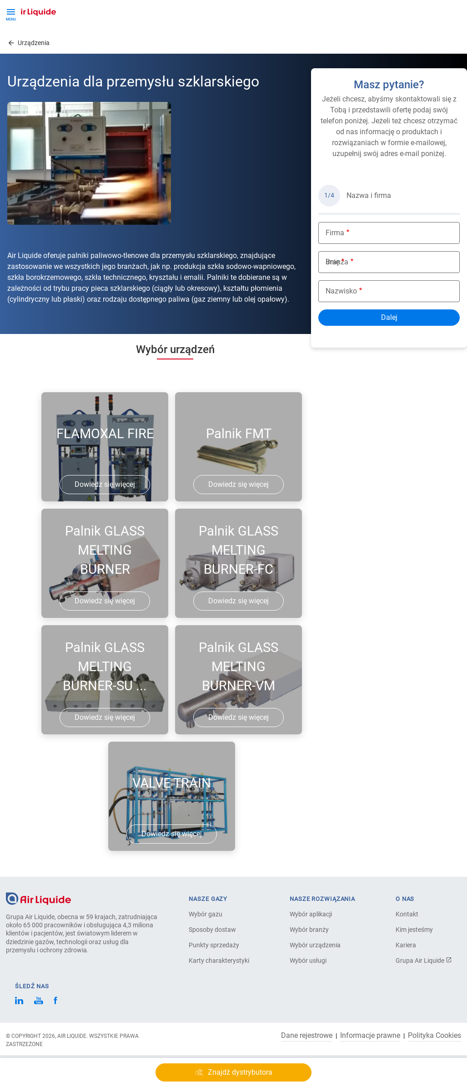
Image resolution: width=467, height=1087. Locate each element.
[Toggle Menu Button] (11, 14)
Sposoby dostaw (212, 929)
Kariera (406, 945)
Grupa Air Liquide (424, 960)
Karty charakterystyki (219, 960)
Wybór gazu (205, 914)
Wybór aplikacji (311, 914)
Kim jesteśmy (414, 929)
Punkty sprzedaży (214, 945)
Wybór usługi (308, 960)
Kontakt (407, 914)
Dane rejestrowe (306, 1035)
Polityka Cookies (434, 1035)
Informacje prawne (370, 1035)
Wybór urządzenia (315, 945)
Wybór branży (309, 929)
